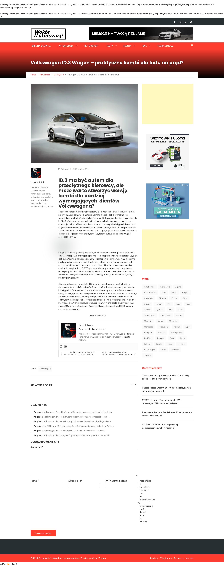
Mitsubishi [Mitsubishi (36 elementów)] (163, 327)
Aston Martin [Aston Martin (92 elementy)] (150, 292)
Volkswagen (102, 252)
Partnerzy (179, 558)
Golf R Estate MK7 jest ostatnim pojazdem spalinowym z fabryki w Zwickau (79, 426)
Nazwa (35, 480)
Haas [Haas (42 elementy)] (188, 304)
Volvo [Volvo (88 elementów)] (163, 349)
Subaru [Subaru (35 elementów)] (147, 344)
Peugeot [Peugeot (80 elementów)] (148, 332)
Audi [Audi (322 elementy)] (164, 292)
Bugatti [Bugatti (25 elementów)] (185, 292)
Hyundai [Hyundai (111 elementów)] (159, 309)
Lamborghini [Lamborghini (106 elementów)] (149, 315)
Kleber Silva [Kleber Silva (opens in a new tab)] (120, 274)
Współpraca (166, 558)
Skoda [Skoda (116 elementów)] (182, 338)
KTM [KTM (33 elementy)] (180, 309)
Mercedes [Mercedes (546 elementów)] (148, 327)
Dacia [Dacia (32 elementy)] (185, 298)
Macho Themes (98, 558)
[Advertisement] (167, 104)
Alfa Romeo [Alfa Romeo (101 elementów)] (149, 287)
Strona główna (41, 45)
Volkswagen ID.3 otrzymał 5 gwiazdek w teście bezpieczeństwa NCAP (76, 435)
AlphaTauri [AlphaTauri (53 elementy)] (165, 287)
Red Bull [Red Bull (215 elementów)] (147, 338)
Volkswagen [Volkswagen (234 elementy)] (149, 349)
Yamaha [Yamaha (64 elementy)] (147, 355)
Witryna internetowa (116, 480)
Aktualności (66, 45)
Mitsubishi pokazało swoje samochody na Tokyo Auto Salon (117, 353)
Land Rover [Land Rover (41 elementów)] (166, 315)
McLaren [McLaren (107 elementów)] (173, 321)
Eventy (127, 45)
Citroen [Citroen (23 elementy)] (162, 298)
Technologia (165, 45)
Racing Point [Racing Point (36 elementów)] (176, 332)
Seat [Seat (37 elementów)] (172, 338)
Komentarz (37, 447)
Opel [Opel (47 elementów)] (188, 327)
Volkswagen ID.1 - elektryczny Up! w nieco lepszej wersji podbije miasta (77, 421)
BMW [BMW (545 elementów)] (174, 292)
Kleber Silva (100, 315)
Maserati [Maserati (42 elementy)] (148, 321)
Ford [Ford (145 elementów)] (178, 304)
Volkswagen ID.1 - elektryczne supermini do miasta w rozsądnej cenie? (77, 416)
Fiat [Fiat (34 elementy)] (168, 304)
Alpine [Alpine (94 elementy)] (178, 287)
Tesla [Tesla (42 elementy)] (170, 344)
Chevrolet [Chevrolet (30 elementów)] (148, 298)
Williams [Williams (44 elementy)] (175, 349)
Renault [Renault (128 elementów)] (160, 338)
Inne (144, 45)
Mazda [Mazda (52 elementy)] (160, 321)
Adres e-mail (75, 480)
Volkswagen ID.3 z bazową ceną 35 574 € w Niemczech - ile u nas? (74, 430)
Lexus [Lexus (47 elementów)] (179, 315)
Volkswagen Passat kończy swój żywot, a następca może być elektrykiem (78, 412)
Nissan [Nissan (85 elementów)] (177, 327)
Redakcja (154, 558)
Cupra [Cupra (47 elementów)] (174, 298)
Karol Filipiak (37, 182)
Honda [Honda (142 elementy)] (147, 309)
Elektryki (64, 169)
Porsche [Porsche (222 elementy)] (161, 332)
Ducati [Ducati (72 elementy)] (147, 304)
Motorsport (91, 45)
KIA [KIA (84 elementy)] (170, 309)
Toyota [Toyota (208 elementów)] (181, 344)
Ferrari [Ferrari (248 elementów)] (158, 304)
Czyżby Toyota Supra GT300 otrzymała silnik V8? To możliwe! (79, 353)
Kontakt (189, 558)
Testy (110, 45)
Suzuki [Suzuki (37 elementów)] (159, 344)
